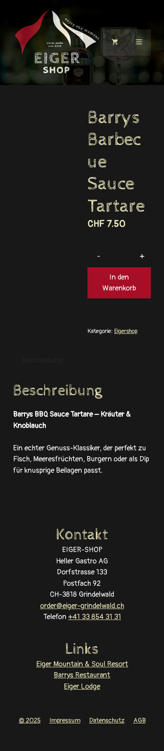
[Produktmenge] (120, 256)
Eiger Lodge (82, 686)
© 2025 (30, 720)
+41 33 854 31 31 (94, 616)
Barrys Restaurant (82, 675)
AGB (139, 720)
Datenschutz (107, 720)
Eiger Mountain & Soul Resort (82, 664)
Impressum (64, 720)
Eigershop (125, 331)
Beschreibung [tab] (42, 360)
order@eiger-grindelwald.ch (82, 605)
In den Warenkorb (119, 283)
